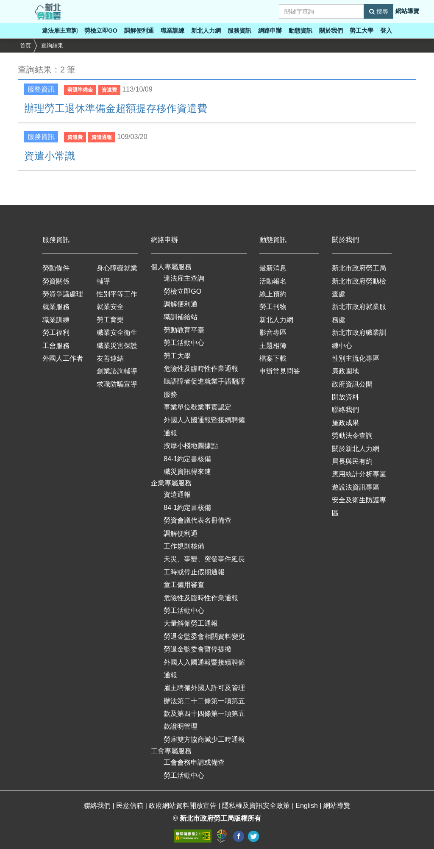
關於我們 (331, 30)
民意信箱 (130, 805)
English (307, 805)
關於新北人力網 (355, 448)
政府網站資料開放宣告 (183, 805)
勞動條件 (56, 268)
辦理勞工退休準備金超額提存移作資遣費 (115, 108)
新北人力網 (206, 30)
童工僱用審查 (184, 584)
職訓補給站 (181, 316)
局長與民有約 (352, 461)
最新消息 (273, 268)
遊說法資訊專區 (355, 487)
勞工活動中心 (184, 342)
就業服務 (56, 306)
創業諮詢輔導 (117, 371)
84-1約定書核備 (187, 458)
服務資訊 (239, 30)
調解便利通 (139, 30)
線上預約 (273, 294)
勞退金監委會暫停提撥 (197, 649)
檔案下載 (273, 358)
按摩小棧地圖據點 (191, 445)
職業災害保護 (117, 345)
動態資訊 (300, 30)
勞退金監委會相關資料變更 (204, 636)
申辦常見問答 (279, 371)
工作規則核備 (184, 546)
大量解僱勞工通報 (191, 623)
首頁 (25, 45)
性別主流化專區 (355, 358)
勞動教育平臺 (184, 330)
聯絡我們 (345, 409)
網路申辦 (270, 30)
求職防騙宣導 (117, 384)
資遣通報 (177, 494)
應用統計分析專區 (359, 474)
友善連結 (110, 358)
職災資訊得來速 (187, 471)
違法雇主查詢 (60, 30)
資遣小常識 (49, 155)
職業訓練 (172, 30)
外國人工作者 (62, 358)
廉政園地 (345, 371)
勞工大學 (361, 30)
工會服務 (56, 345)
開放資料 (345, 397)
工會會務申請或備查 (194, 762)
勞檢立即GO (100, 30)
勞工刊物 (273, 306)
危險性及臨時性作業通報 (201, 368)
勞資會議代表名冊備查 (197, 520)
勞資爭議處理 (62, 294)
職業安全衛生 (117, 332)
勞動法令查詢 (352, 435)
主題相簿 (273, 345)
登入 (386, 30)
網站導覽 (407, 11)
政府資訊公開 (352, 384)
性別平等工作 (117, 294)
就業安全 (110, 306)
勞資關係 (56, 281)
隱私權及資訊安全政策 (257, 805)
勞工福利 (56, 332)
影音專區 (273, 332)
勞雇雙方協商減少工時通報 (204, 739)
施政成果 (345, 422)
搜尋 (378, 11)
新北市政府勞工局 (359, 268)
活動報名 (273, 281)
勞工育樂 (110, 319)
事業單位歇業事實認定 (197, 407)
